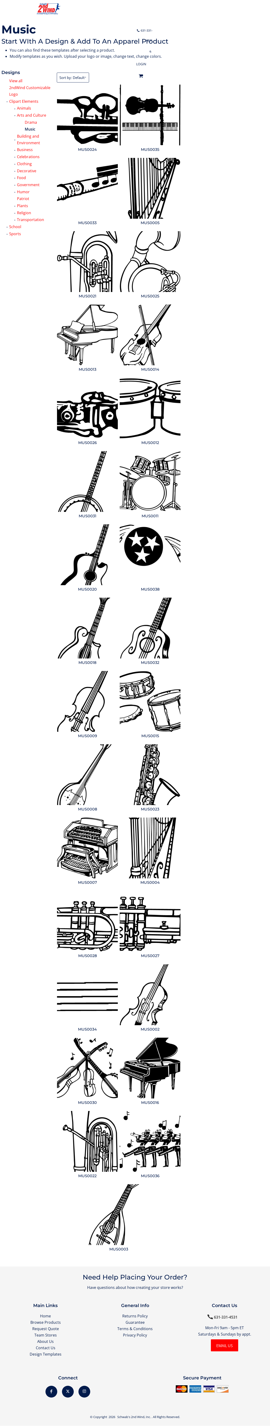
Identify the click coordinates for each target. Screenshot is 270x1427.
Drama (31, 122)
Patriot (23, 198)
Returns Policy (135, 1316)
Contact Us (45, 1348)
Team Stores (45, 1335)
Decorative (26, 170)
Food (21, 177)
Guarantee (135, 1322)
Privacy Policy (135, 1335)
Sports (15, 233)
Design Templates (45, 1355)
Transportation (30, 219)
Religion (24, 212)
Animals (24, 108)
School (15, 226)
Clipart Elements (23, 101)
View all (15, 80)
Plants (22, 205)
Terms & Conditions (135, 1329)
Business (25, 149)
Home (45, 1316)
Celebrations (28, 156)
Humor (23, 191)
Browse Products (45, 1322)
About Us (45, 1342)
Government (28, 184)
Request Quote (45, 1329)
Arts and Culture (31, 115)
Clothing (24, 163)
